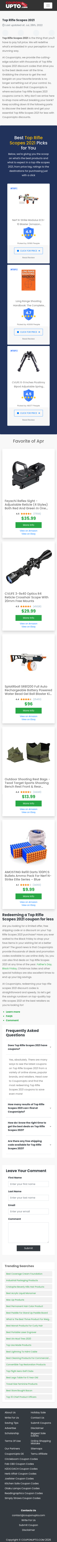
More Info (28, 525)
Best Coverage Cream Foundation (24, 1273)
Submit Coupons (41, 1423)
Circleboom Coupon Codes (21, 1459)
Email (11, 1205)
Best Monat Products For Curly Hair (24, 1325)
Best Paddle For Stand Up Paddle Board (27, 1312)
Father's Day (44, 964)
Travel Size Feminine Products (21, 1383)
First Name (15, 1177)
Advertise (10, 1428)
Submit (28, 1248)
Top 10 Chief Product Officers (21, 1396)
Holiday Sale (38, 1412)
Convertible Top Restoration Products (26, 1364)
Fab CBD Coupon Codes (19, 1464)
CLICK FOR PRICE (28, 250)
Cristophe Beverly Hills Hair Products (25, 1286)
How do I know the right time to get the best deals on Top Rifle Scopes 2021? (27, 1126)
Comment (12, 1020)
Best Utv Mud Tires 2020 (18, 1338)
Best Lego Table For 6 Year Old (22, 1377)
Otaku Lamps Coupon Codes (22, 1488)
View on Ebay (29, 533)
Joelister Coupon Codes (19, 1478)
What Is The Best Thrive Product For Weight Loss (31, 1319)
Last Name (14, 1191)
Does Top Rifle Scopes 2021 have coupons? (27, 1047)
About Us (10, 1412)
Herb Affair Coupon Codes (20, 1473)
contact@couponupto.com (28, 1515)
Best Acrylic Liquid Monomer (21, 1293)
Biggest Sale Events (38, 1435)
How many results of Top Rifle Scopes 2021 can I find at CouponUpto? (26, 1108)
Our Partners (12, 1448)
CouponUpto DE (14, 1454)
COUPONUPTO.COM (32, 1540)
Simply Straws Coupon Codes (23, 1498)
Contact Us (37, 1417)
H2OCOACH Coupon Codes (21, 1469)
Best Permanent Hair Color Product (24, 1306)
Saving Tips (11, 1423)
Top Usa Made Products (18, 1345)
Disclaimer (37, 1428)
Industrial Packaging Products (22, 1280)
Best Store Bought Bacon (19, 1390)
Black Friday (9, 968)
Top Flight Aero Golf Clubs (19, 1371)
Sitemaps (36, 1448)
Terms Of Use (13, 1441)
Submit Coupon (28, 1525)
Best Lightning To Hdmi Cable (21, 1351)
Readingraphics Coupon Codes (24, 1493)
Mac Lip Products (15, 1299)
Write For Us (12, 1417)
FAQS (9, 1016)
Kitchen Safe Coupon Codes (22, 1483)
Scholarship (12, 1433)
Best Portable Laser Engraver (21, 1332)
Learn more (13, 1012)
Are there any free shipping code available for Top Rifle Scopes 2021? (25, 1144)
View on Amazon (28, 530)
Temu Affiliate (39, 1454)
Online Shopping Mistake (41, 1442)
